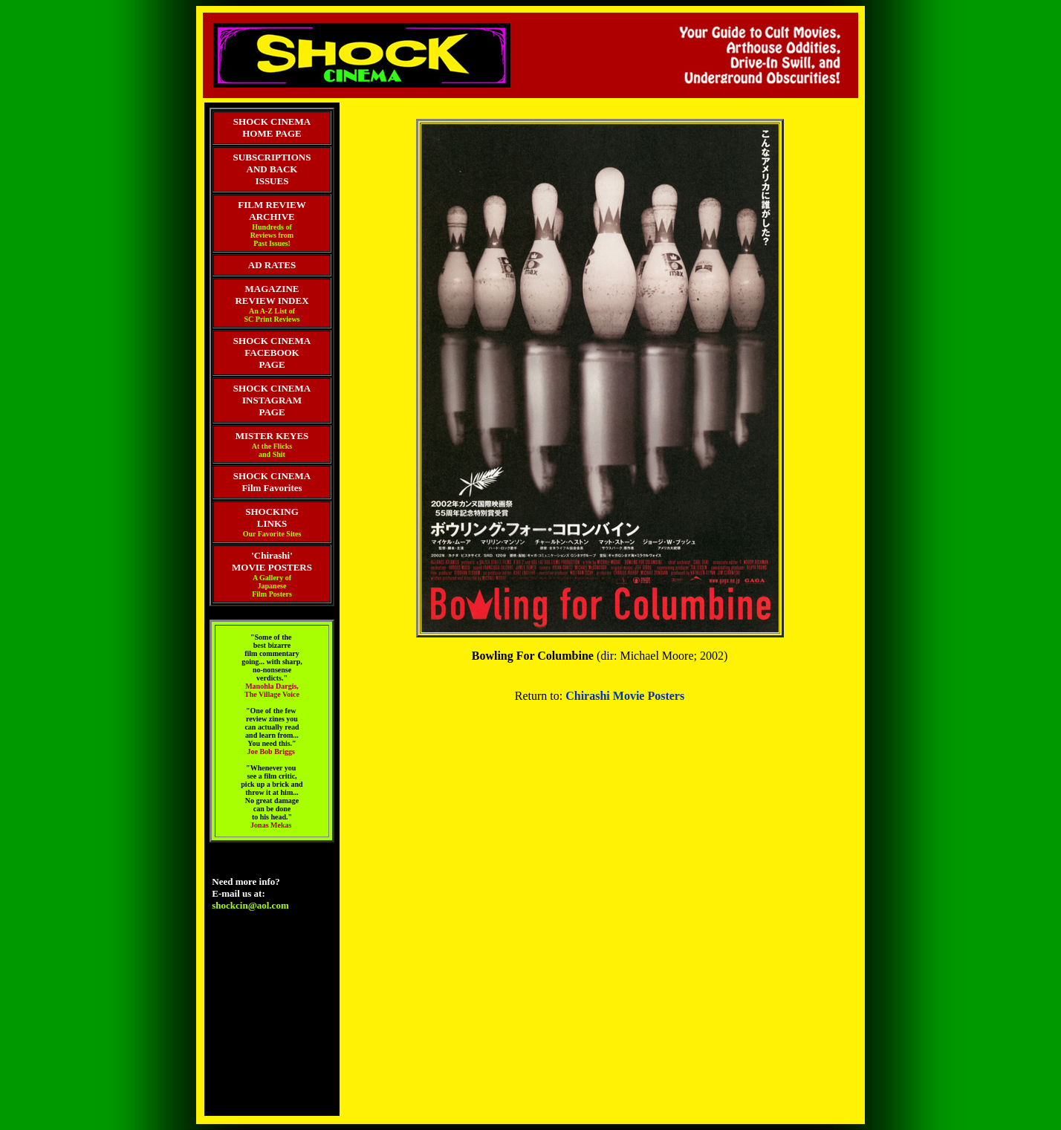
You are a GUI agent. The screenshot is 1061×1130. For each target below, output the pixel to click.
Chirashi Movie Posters (624, 695)
